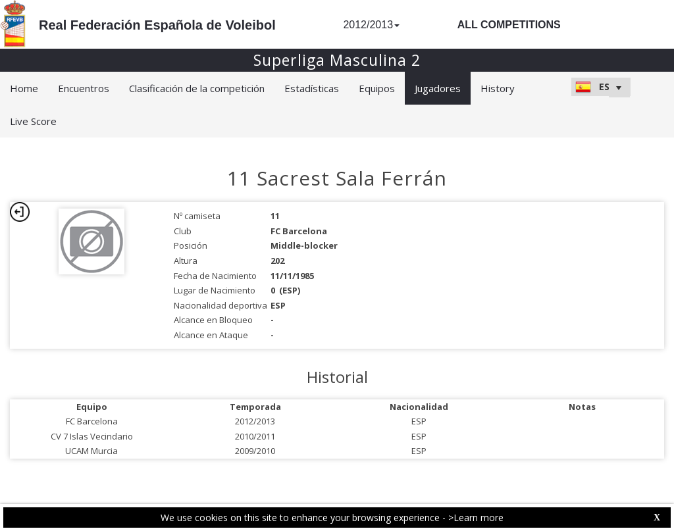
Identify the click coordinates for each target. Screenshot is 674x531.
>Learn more (476, 517)
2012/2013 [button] (371, 24)
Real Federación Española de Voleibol (157, 25)
